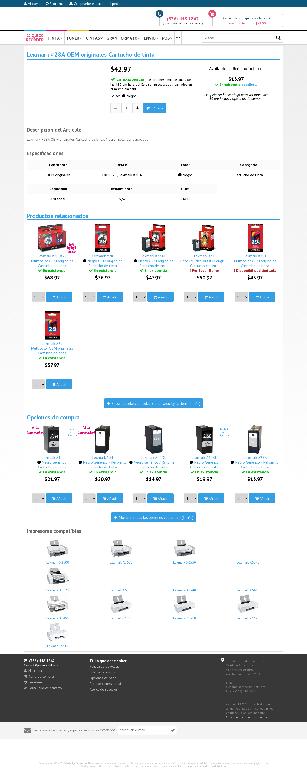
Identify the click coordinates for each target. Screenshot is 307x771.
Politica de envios (102, 672)
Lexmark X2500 (58, 551)
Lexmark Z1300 (121, 606)
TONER (74, 38)
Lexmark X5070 (248, 560)
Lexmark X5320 (121, 588)
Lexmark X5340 (185, 588)
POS (167, 38)
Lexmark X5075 (58, 578)
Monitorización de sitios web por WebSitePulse (201, 766)
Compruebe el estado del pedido (96, 3)
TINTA (55, 38)
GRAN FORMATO (123, 38)
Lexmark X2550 (185, 551)
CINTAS (94, 38)
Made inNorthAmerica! (72, 432)
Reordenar (55, 3)
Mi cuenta (32, 3)
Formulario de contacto (43, 688)
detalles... (249, 84)
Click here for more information (246, 717)
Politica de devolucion (105, 666)
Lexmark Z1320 (248, 606)
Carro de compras (39, 676)
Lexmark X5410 (248, 588)
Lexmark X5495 (58, 606)
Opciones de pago (103, 678)
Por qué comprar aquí (105, 683)
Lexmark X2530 (121, 551)
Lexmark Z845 (58, 634)
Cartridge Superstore (76, 763)
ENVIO (151, 38)
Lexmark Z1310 (185, 606)
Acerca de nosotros (104, 689)
